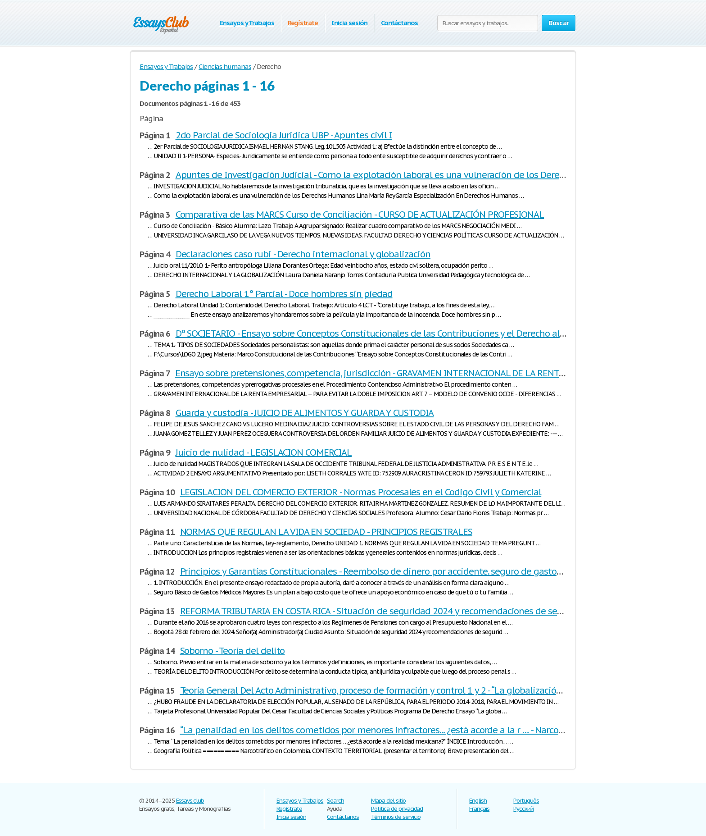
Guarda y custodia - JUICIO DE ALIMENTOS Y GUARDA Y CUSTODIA (305, 413)
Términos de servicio (395, 817)
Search (335, 800)
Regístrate (303, 22)
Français (479, 809)
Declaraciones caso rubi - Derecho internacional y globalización (303, 254)
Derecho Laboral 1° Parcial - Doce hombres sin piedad (284, 294)
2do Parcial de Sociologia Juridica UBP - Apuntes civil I (284, 135)
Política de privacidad (397, 809)
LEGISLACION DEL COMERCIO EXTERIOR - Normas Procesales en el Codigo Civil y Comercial (361, 492)
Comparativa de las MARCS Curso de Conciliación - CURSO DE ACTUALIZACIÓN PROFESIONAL (360, 214)
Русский (523, 809)
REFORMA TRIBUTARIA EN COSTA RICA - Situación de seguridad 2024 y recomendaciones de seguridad (384, 611)
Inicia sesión (349, 22)
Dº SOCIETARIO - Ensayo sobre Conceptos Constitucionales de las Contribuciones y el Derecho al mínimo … (389, 333)
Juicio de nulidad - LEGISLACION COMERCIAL (264, 452)
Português (526, 800)
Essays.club (190, 800)
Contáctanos (399, 22)
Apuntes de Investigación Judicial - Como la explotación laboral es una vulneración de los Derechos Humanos (398, 175)
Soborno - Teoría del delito (232, 651)
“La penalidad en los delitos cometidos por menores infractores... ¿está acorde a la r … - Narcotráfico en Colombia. (410, 730)
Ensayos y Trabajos (246, 22)
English (478, 800)
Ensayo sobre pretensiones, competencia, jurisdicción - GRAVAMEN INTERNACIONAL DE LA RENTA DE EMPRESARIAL (405, 373)
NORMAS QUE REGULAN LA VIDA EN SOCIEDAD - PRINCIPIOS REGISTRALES (326, 532)
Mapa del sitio (388, 800)
